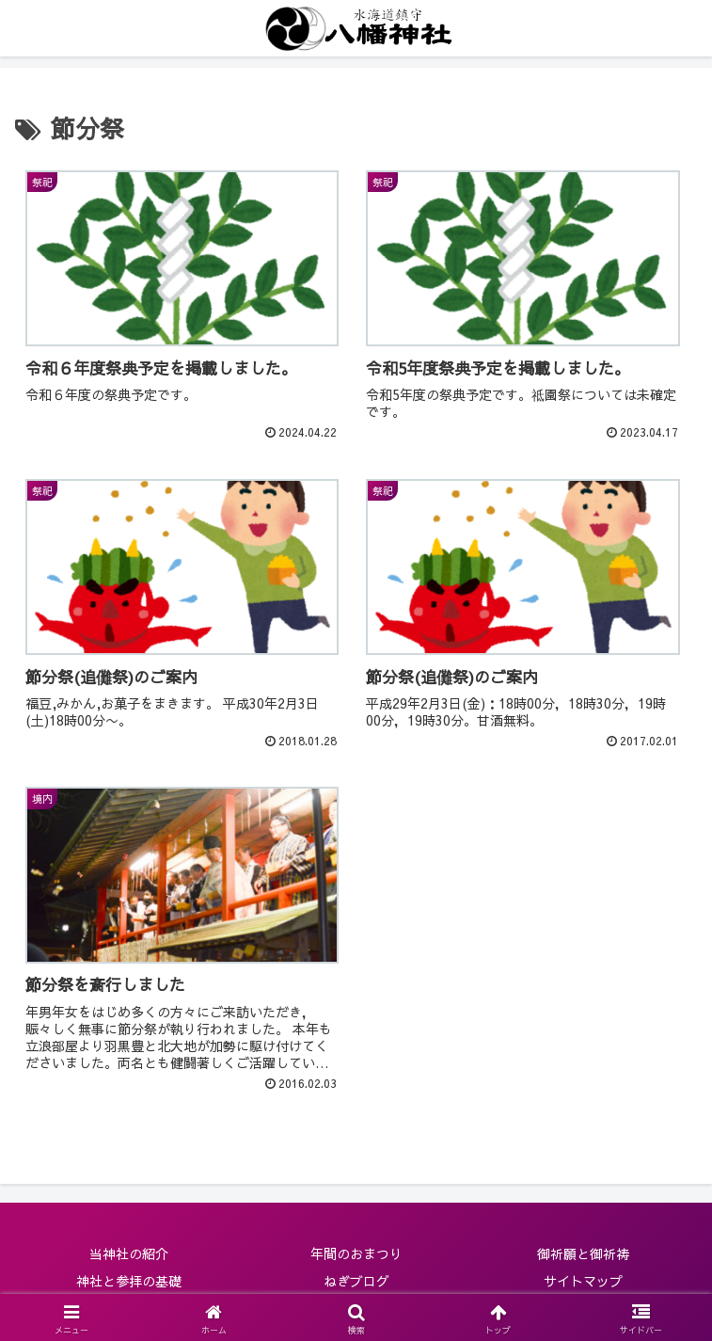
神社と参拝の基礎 (129, 1280)
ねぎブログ (356, 1280)
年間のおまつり (356, 1253)
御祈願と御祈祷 (583, 1253)
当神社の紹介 (128, 1253)
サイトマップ (583, 1280)
